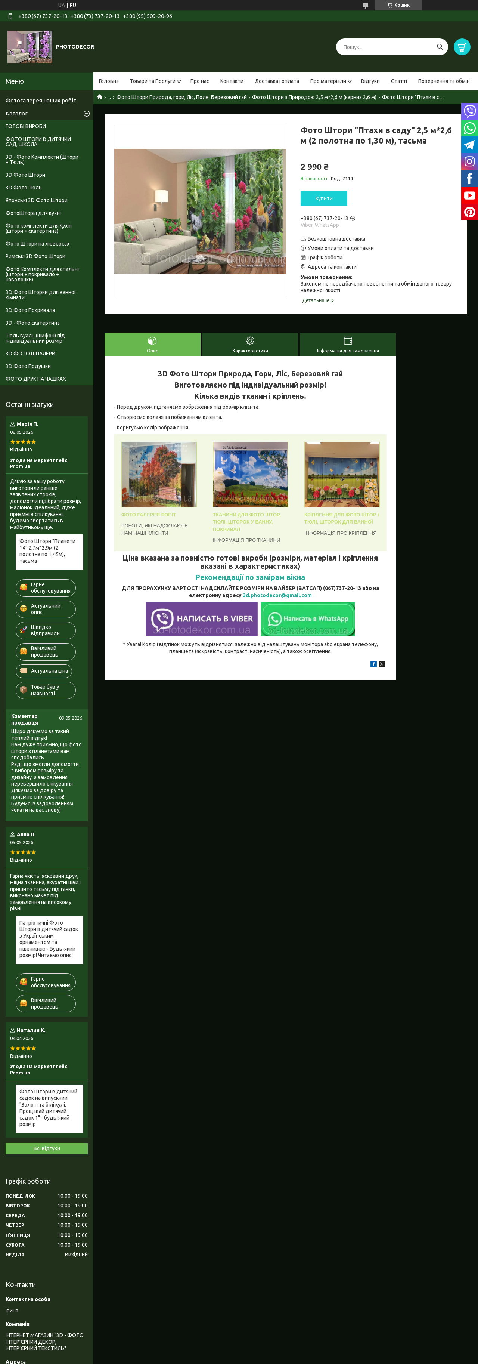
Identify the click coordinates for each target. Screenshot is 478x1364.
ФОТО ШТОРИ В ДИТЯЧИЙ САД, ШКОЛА (38, 141)
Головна (109, 81)
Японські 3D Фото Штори (37, 200)
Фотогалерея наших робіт (41, 100)
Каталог (17, 113)
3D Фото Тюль (24, 188)
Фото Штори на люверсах (37, 244)
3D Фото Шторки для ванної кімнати (41, 294)
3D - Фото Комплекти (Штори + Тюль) (42, 159)
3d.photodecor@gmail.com (277, 595)
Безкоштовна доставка (336, 239)
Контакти (231, 81)
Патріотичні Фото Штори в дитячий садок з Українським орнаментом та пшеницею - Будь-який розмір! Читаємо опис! (48, 939)
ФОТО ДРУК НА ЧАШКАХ (36, 379)
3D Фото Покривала (30, 310)
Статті (399, 81)
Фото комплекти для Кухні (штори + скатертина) (39, 228)
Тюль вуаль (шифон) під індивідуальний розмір (35, 338)
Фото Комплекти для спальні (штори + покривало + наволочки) (42, 274)
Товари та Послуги (153, 81)
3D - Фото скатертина (33, 323)
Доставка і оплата (277, 81)
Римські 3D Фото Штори (35, 256)
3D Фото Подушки (28, 366)
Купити (324, 198)
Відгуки (370, 81)
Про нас (199, 81)
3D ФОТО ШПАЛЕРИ (30, 354)
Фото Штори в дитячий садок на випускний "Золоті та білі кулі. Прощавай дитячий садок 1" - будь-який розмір (48, 1108)
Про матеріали (328, 81)
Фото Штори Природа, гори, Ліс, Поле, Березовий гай (182, 97)
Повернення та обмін (444, 81)
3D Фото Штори (25, 175)
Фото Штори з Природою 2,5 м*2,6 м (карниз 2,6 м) (314, 97)
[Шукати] (439, 46)
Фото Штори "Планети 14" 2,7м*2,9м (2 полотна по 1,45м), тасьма (47, 551)
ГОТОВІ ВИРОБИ (26, 126)
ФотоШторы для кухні (33, 213)
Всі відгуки (47, 1148)
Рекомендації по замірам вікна (250, 577)
